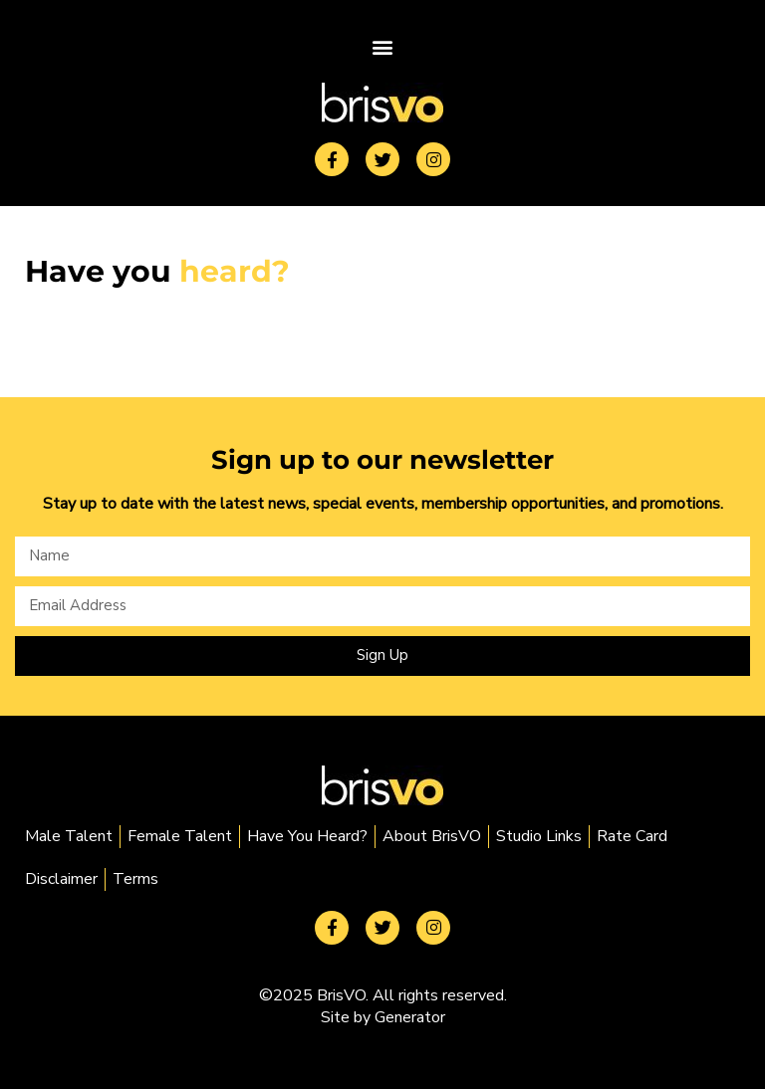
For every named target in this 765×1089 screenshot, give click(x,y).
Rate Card (632, 836)
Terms (135, 879)
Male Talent (69, 836)
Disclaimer (61, 879)
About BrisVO (431, 836)
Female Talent (180, 836)
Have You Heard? (307, 836)
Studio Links (539, 836)
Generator (410, 1017)
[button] (382, 46)
